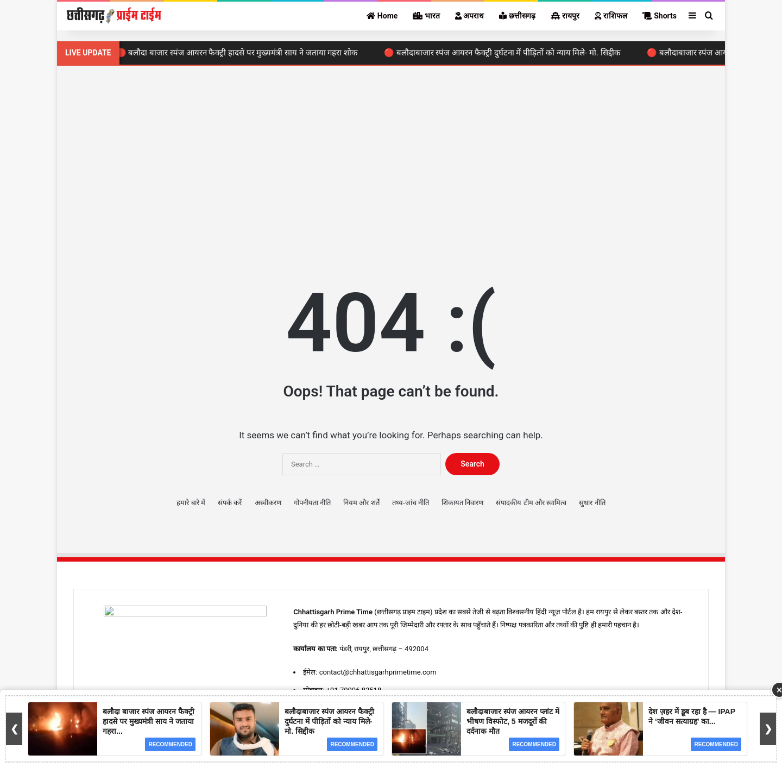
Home (382, 15)
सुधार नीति (592, 503)
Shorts (659, 15)
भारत (426, 15)
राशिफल (611, 15)
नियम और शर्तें (361, 503)
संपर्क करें (230, 503)
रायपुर (565, 15)
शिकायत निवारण (462, 503)
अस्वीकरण (268, 503)
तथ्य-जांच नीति (410, 503)
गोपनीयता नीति (312, 503)
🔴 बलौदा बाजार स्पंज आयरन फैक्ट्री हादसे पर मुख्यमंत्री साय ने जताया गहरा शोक (240, 53)
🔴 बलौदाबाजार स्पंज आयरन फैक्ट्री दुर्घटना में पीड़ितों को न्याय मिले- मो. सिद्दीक (505, 53)
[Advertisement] (391, 158)
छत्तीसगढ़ (517, 15)
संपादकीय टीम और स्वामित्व (531, 503)
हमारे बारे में (190, 503)
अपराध (469, 15)
